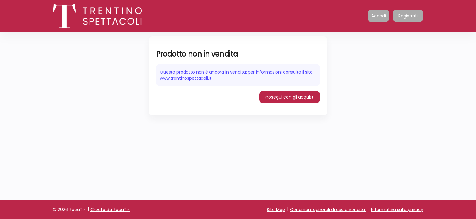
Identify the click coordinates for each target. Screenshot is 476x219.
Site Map (276, 210)
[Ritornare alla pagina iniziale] (113, 16)
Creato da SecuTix (110, 210)
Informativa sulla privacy (397, 210)
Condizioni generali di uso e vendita (327, 210)
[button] (289, 97)
